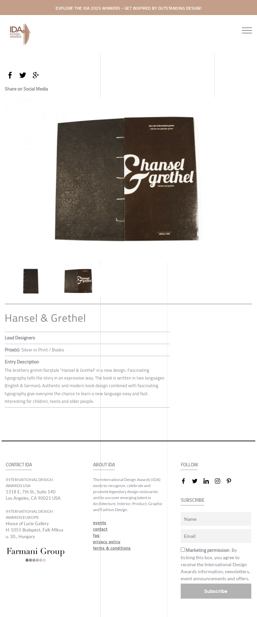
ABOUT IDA (104, 464)
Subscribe (216, 591)
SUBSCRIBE (192, 500)
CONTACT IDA (19, 464)
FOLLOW (189, 464)
